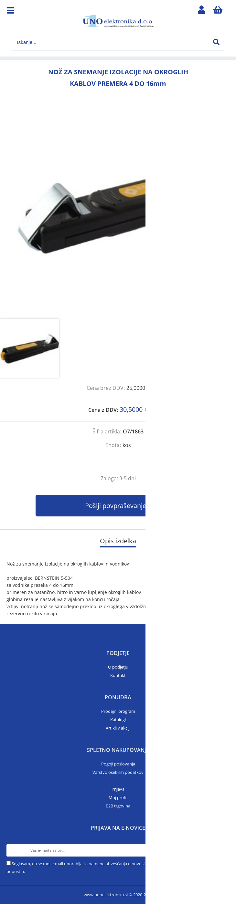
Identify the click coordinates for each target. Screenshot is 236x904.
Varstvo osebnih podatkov (118, 772)
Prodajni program (118, 711)
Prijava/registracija (201, 11)
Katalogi (118, 719)
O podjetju (118, 667)
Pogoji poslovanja (118, 764)
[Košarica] (217, 11)
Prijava (118, 789)
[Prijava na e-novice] (223, 850)
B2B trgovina (118, 806)
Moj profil (118, 797)
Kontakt (118, 675)
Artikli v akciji (118, 728)
